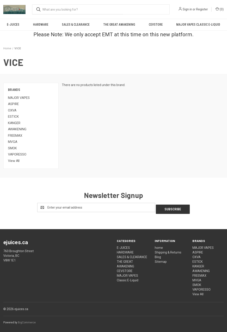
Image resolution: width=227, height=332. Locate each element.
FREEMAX (15, 136)
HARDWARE (40, 24)
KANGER (14, 123)
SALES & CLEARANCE (76, 24)
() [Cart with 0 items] (219, 9)
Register (202, 9)
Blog (158, 255)
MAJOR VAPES (19, 98)
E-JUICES (13, 24)
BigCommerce (27, 320)
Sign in (187, 9)
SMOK (12, 148)
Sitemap (161, 260)
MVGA (12, 142)
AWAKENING (17, 129)
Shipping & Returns (168, 250)
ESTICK (13, 117)
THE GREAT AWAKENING (119, 24)
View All (14, 161)
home (159, 246)
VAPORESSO (17, 154)
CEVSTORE (156, 24)
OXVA (12, 110)
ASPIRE (13, 104)
